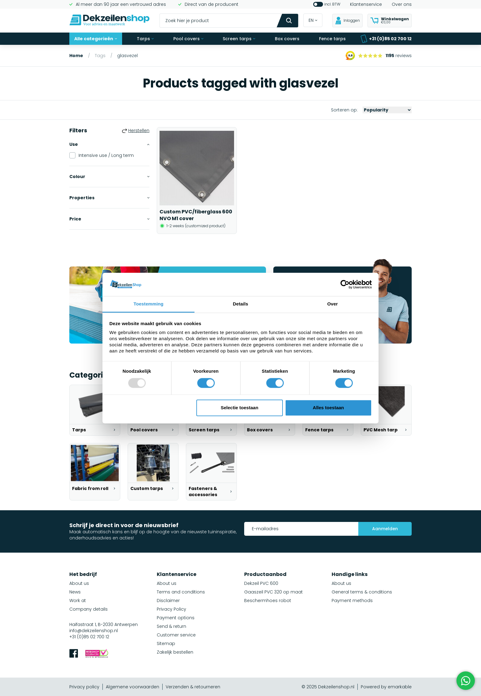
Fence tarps (332, 39)
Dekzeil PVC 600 (261, 583)
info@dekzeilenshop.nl (93, 631)
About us (79, 583)
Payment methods (352, 600)
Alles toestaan (328, 407)
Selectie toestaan (240, 407)
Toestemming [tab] (148, 304)
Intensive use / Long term (101, 155)
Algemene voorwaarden (132, 687)
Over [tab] (332, 304)
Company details (88, 609)
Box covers (287, 39)
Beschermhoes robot (267, 600)
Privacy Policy (171, 609)
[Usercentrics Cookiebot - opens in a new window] (345, 284)
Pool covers (188, 39)
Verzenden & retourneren (193, 687)
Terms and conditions (181, 592)
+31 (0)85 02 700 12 (386, 38)
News (75, 592)
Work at (77, 600)
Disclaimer (168, 600)
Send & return (171, 626)
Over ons (402, 4)
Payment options (175, 618)
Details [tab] (240, 304)
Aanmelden (385, 529)
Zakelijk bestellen (175, 652)
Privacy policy (84, 687)
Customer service (176, 635)
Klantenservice (366, 4)
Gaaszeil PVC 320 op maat (273, 592)
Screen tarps (239, 39)
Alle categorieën (95, 39)
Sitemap (166, 643)
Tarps (145, 39)
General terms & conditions (362, 592)
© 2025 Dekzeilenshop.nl (328, 687)
